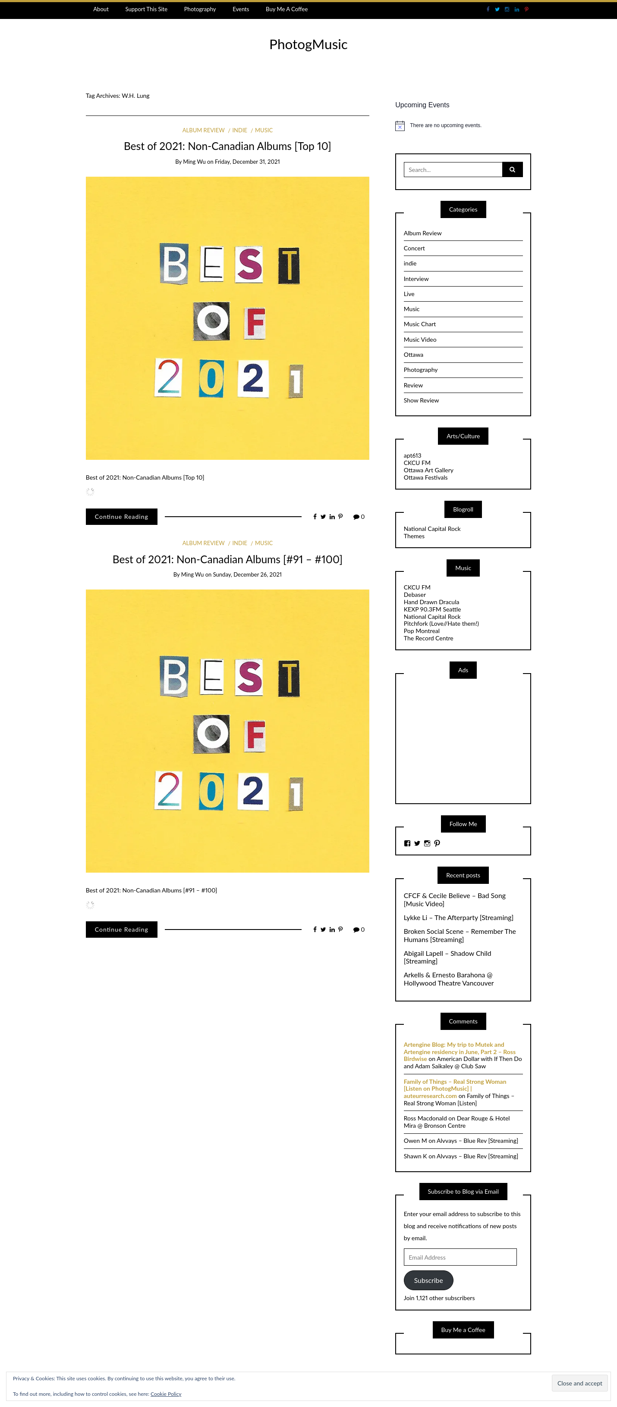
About (101, 9)
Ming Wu (194, 161)
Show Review (421, 400)
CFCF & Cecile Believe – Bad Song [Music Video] (455, 900)
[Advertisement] (468, 740)
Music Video (420, 339)
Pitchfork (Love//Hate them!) (441, 623)
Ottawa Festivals (426, 477)
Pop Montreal (422, 630)
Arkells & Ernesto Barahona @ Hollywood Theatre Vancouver (449, 979)
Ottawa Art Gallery (428, 470)
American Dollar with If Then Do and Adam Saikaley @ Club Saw (463, 1062)
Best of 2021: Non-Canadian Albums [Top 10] (227, 146)
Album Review (204, 130)
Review (413, 385)
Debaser (415, 594)
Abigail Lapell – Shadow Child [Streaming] (447, 957)
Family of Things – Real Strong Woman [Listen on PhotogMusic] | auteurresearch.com (455, 1089)
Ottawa (414, 354)
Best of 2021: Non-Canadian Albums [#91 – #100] (228, 559)
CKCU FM (417, 462)
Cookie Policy (166, 1394)
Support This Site (146, 9)
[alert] (463, 126)
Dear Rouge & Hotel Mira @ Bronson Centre (457, 1121)
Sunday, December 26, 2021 (247, 574)
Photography (200, 9)
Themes (414, 536)
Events (241, 9)
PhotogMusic (308, 44)
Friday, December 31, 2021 (247, 161)
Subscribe (428, 1280)
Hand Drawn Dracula (432, 601)
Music (264, 130)
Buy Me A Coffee (287, 9)
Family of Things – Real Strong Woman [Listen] (459, 1099)
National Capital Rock (432, 528)
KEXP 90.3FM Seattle (432, 609)
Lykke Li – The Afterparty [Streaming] (459, 917)
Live (409, 293)
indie (239, 130)
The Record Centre (428, 638)
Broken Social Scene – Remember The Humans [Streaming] (460, 935)
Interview (416, 278)
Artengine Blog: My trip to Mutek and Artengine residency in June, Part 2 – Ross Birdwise (460, 1052)
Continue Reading (121, 516)
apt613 (413, 455)
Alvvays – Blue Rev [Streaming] (477, 1140)
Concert (414, 248)
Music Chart (420, 324)
